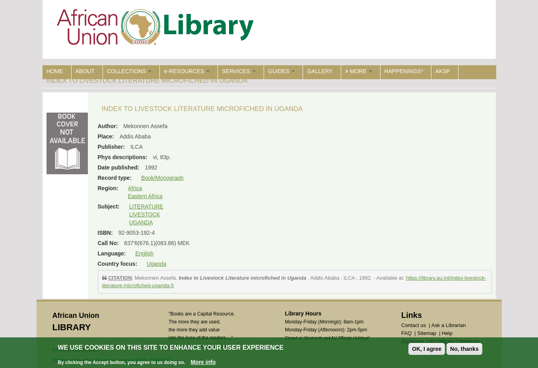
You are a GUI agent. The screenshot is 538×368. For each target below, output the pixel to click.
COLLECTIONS (129, 71)
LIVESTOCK (144, 214)
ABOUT (85, 71)
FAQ (406, 333)
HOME (55, 71)
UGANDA (141, 222)
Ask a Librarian (448, 325)
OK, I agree (426, 349)
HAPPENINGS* (404, 71)
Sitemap (426, 333)
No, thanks (464, 349)
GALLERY (319, 71)
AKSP (442, 71)
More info (203, 362)
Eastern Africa (145, 196)
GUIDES (281, 71)
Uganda (156, 264)
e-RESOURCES (187, 71)
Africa (135, 188)
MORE (358, 71)
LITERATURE (146, 206)
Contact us (413, 325)
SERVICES (238, 71)
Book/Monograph (162, 178)
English (144, 253)
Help (447, 333)
